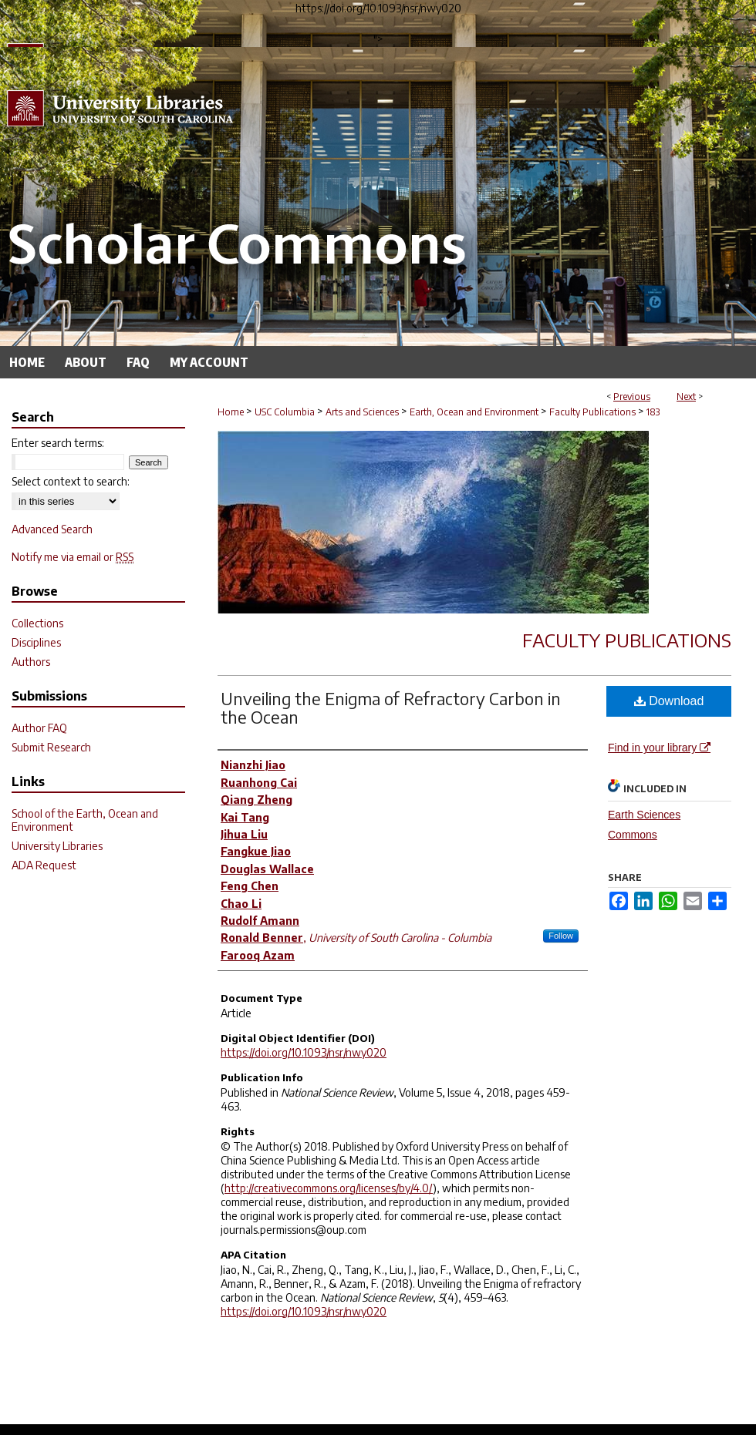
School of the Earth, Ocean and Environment (85, 820)
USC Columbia (285, 412)
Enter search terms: (58, 442)
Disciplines (36, 642)
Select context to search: (71, 481)
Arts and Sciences (362, 412)
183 (653, 412)
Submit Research (51, 747)
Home (231, 412)
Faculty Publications (592, 412)
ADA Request (44, 865)
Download (669, 700)
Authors (31, 661)
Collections (37, 623)
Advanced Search (52, 529)
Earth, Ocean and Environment (474, 412)
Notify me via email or (72, 556)
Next (686, 396)
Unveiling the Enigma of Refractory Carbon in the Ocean (391, 707)
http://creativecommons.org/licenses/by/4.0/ (328, 1188)
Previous (631, 396)
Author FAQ (39, 727)
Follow (560, 935)
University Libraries (57, 845)
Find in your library (659, 747)
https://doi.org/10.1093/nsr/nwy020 (303, 1052)
